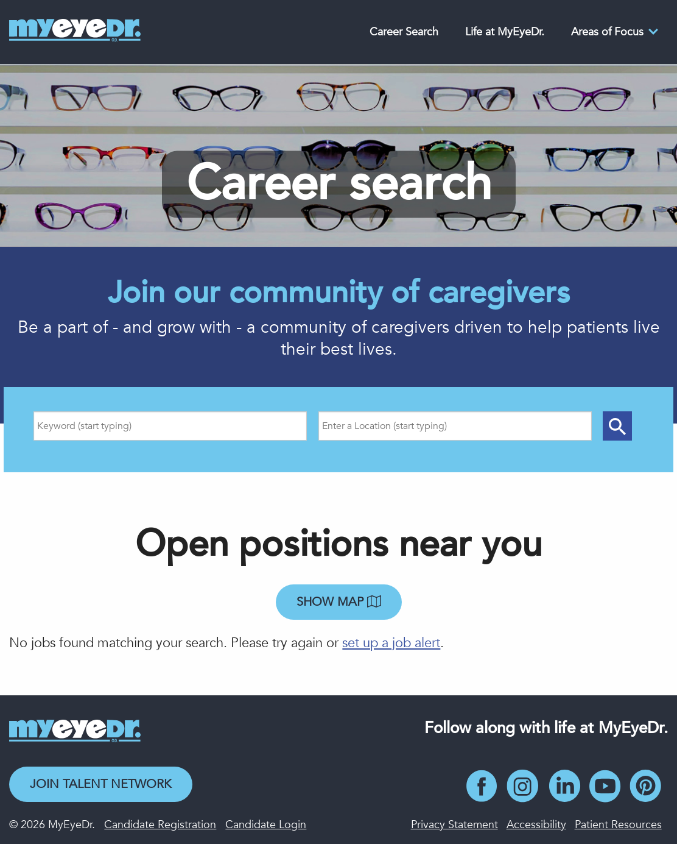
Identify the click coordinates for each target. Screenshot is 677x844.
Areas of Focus (607, 32)
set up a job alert (391, 643)
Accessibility (536, 824)
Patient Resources (618, 824)
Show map (338, 602)
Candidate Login (265, 824)
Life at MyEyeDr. (504, 32)
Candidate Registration (160, 824)
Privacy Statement (454, 824)
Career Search (404, 32)
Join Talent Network (101, 784)
